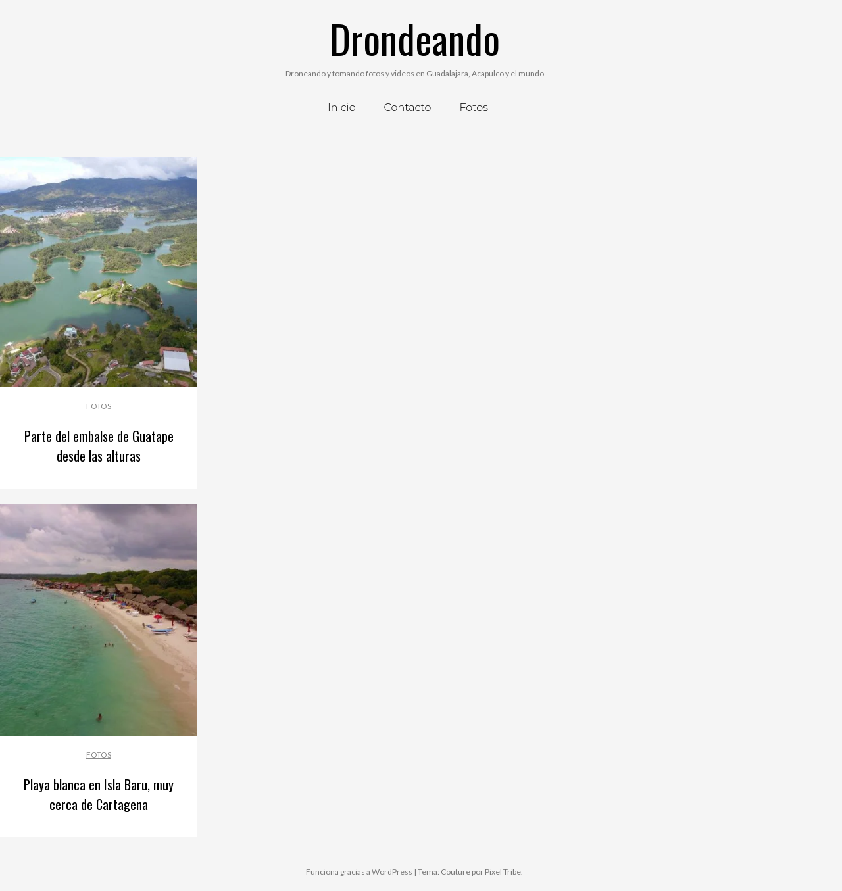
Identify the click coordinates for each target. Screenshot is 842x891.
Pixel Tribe (503, 872)
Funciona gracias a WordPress (359, 872)
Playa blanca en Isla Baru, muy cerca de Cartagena (99, 794)
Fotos (98, 406)
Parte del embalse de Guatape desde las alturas (99, 446)
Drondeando (415, 38)
